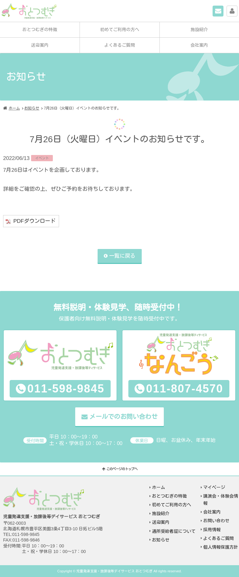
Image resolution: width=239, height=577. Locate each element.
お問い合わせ (216, 520)
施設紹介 (199, 29)
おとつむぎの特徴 (39, 29)
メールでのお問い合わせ (123, 417)
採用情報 (212, 529)
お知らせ (31, 108)
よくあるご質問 (119, 45)
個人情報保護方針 (220, 547)
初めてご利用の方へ (119, 29)
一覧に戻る (122, 256)
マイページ (214, 487)
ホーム (14, 108)
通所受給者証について (173, 531)
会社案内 (199, 45)
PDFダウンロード (34, 221)
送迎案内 (39, 45)
